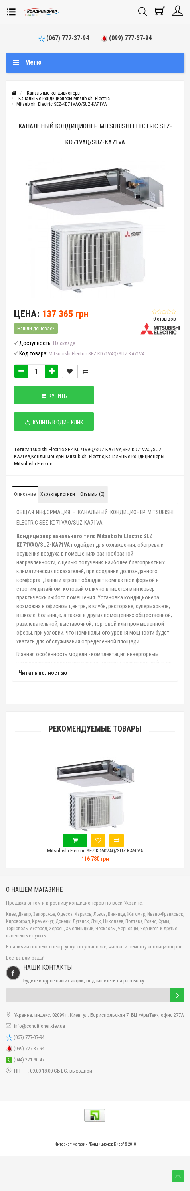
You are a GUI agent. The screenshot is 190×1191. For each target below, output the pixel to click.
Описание (25, 494)
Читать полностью (42, 673)
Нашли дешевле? (36, 328)
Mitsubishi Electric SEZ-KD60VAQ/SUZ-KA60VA (95, 851)
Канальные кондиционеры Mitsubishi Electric (64, 98)
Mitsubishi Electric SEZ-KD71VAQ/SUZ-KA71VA (61, 104)
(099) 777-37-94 (126, 38)
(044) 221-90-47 (25, 1060)
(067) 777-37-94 (63, 38)
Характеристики (57, 494)
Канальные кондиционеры (54, 93)
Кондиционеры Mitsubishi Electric (67, 456)
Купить (54, 396)
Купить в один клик (54, 422)
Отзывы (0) (92, 494)
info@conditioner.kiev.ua (39, 1026)
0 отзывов (164, 319)
